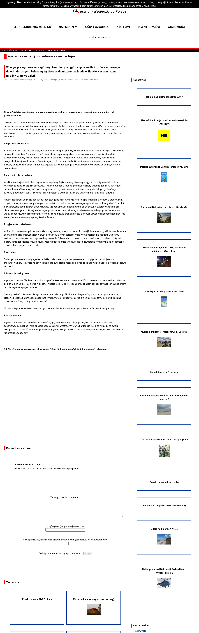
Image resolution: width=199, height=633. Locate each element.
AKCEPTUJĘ (150, 6)
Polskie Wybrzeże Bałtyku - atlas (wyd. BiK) (164, 173)
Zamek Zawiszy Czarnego (164, 372)
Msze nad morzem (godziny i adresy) (93, 606)
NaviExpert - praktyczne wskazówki (164, 298)
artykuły (19, 50)
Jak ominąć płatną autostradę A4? (164, 97)
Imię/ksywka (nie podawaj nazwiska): (65, 526)
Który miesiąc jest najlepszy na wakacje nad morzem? (164, 404)
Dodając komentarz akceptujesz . (61, 553)
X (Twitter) (140, 630)
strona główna (8, 50)
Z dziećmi (123, 27)
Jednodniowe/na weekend (32, 27)
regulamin (77, 553)
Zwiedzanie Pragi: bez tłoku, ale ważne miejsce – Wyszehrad (164, 256)
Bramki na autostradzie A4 (164, 482)
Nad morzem (68, 27)
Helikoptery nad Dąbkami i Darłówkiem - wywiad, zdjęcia (164, 578)
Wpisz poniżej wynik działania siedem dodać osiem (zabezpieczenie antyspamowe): (65, 539)
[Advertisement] (66, 101)
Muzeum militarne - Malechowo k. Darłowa (164, 338)
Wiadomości (176, 27)
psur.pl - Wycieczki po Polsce (99, 11)
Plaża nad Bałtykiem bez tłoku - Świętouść (164, 214)
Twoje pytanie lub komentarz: (65, 497)
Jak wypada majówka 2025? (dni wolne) (164, 505)
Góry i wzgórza (96, 27)
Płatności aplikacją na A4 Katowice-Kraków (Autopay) (164, 130)
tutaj (58, 6)
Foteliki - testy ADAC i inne (37, 599)
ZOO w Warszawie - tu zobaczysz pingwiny (164, 447)
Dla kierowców (149, 27)
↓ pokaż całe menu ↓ (99, 37)
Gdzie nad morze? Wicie (164, 536)
